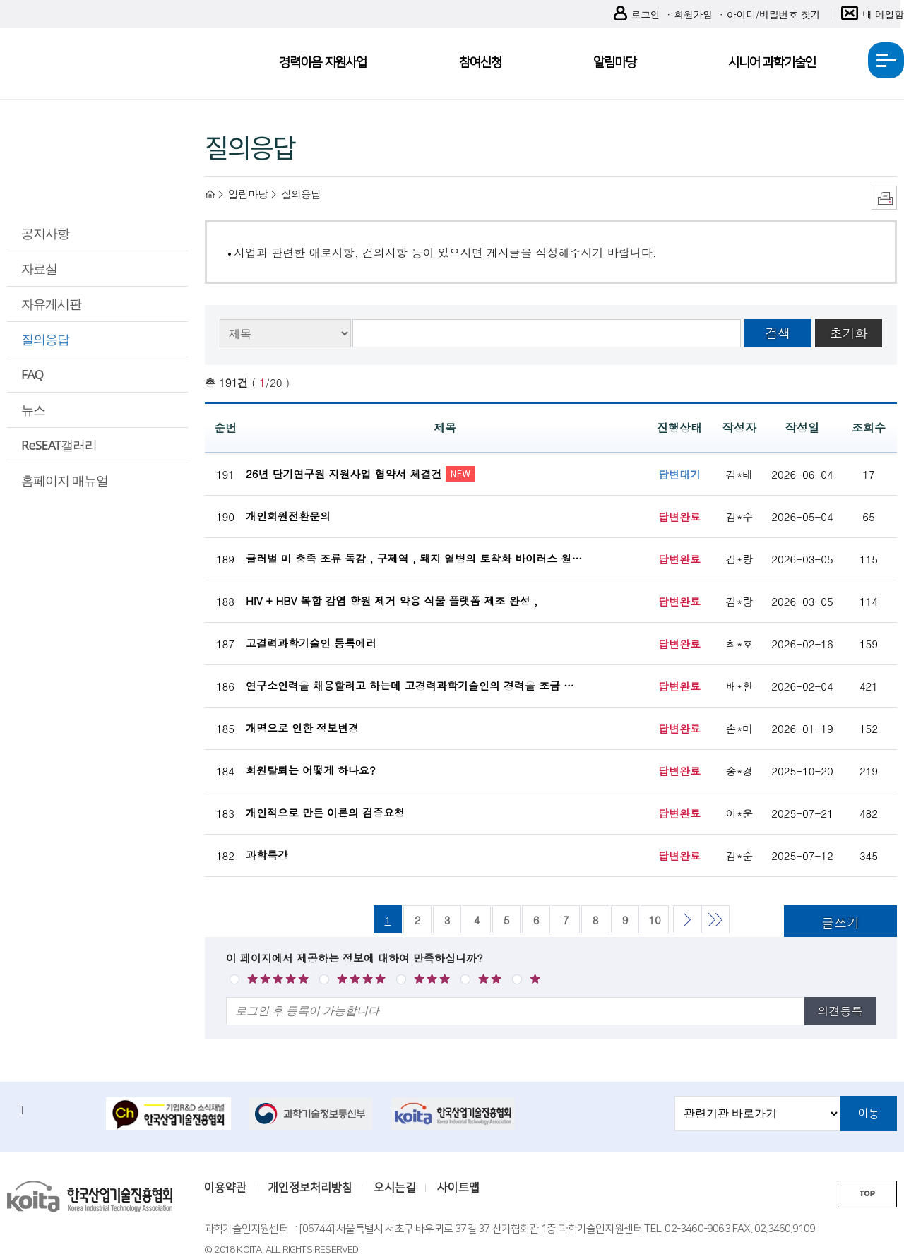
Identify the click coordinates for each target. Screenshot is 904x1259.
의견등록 (839, 1011)
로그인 (637, 14)
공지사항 (45, 233)
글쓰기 (840, 922)
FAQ (32, 374)
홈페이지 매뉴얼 (64, 480)
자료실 (39, 268)
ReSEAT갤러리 (59, 444)
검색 (777, 333)
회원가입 (693, 14)
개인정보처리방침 (310, 1187)
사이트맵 (458, 1187)
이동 (868, 1113)
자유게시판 (51, 303)
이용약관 (225, 1187)
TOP (867, 1193)
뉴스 (33, 409)
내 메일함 (872, 14)
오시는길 (395, 1187)
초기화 (849, 333)
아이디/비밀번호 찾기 (773, 14)
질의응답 (45, 338)
